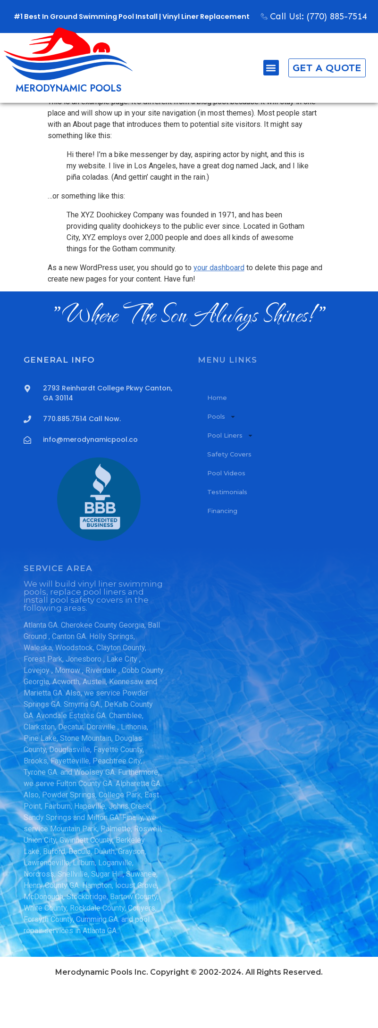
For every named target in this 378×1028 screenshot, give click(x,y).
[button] (264, 67)
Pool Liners (230, 476)
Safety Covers (229, 494)
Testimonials (227, 532)
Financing (222, 551)
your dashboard (218, 308)
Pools (221, 457)
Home (217, 438)
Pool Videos (226, 513)
